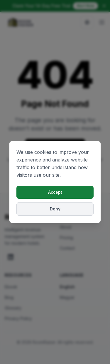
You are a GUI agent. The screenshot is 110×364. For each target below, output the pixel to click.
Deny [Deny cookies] (55, 208)
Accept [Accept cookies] (55, 192)
